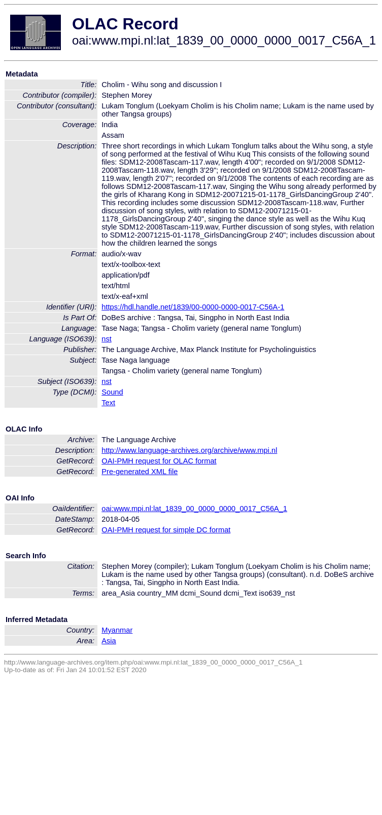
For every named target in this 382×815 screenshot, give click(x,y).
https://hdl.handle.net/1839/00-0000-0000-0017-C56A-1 (192, 307)
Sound (112, 392)
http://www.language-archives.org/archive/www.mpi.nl (189, 450)
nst (106, 339)
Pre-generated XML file (139, 472)
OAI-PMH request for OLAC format (158, 461)
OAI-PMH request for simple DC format (165, 530)
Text (108, 403)
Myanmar (116, 630)
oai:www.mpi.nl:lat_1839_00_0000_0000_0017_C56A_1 (194, 508)
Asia (108, 641)
